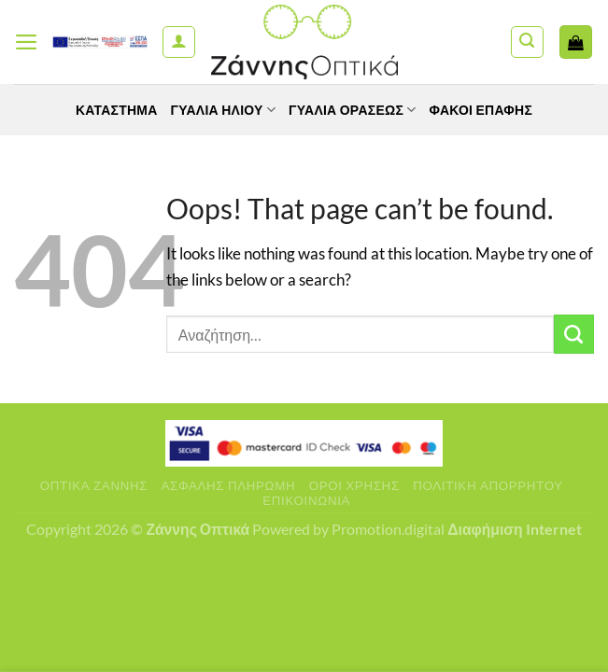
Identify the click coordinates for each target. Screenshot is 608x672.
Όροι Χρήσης (354, 485)
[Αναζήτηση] (527, 42)
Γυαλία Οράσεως (352, 110)
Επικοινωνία (306, 500)
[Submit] (574, 335)
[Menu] (26, 42)
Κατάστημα (117, 110)
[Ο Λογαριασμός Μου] (179, 42)
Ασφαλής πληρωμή (229, 485)
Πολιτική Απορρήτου (488, 485)
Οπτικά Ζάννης (94, 485)
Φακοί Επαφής (481, 110)
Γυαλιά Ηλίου (223, 110)
